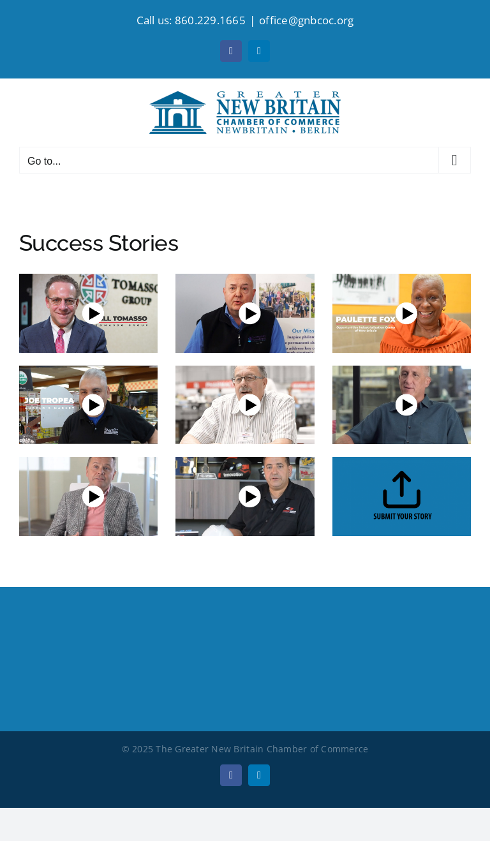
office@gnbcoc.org (306, 20)
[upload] (401, 462)
